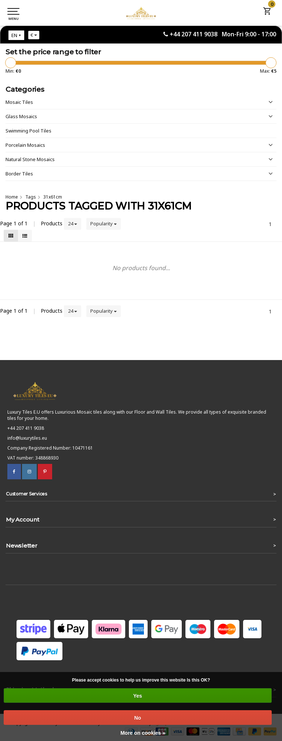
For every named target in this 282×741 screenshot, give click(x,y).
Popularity (103, 223)
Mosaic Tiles (19, 102)
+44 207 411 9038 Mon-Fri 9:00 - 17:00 (223, 34)
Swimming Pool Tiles (28, 130)
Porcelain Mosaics (25, 145)
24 (72, 223)
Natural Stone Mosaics (30, 159)
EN (14, 35)
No (137, 718)
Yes (137, 696)
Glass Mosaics (21, 116)
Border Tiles (19, 173)
